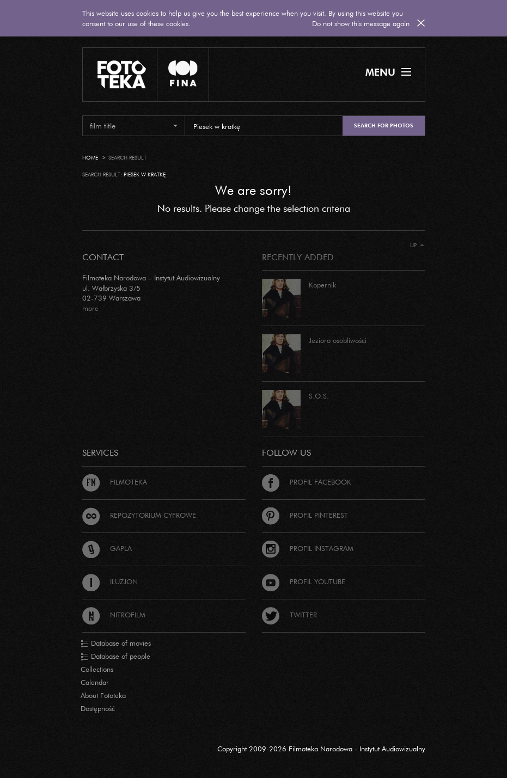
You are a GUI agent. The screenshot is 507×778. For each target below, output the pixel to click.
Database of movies (116, 643)
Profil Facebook (306, 481)
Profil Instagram (307, 548)
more (90, 308)
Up (417, 245)
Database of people (115, 656)
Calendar (95, 682)
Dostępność (98, 708)
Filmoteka (114, 481)
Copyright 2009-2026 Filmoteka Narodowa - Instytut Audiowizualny (321, 748)
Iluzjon (110, 581)
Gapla (107, 548)
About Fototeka (103, 695)
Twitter (289, 614)
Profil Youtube (303, 581)
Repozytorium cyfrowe (139, 515)
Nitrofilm (113, 614)
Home (90, 157)
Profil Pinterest (305, 515)
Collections (97, 669)
